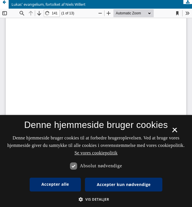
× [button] (174, 132)
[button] (96, 199)
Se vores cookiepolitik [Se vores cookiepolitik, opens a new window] (96, 152)
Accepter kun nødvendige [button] (124, 184)
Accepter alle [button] (55, 184)
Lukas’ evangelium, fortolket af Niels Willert (48, 4)
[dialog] (96, 161)
